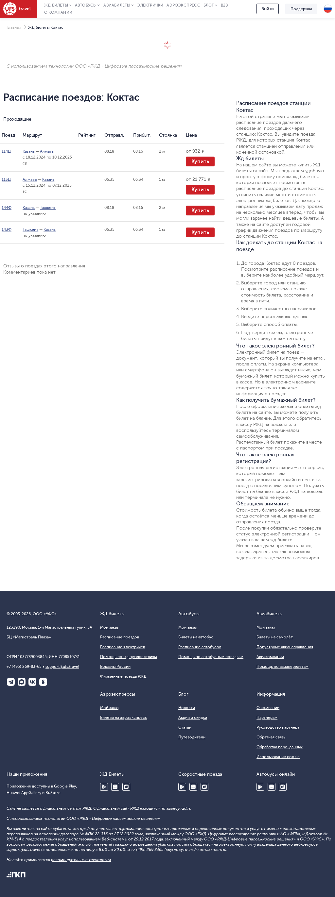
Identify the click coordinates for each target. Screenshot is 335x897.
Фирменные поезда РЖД (123, 676)
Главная (14, 27)
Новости (186, 707)
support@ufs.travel (62, 666)
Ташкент (48, 207)
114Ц (6, 151)
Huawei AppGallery (115, 787)
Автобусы (86, 5)
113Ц (6, 179)
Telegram (11, 682)
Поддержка (301, 9)
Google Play (104, 787)
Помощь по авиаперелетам (282, 666)
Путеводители (191, 737)
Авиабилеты (116, 5)
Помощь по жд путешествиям (128, 656)
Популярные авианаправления (284, 647)
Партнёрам (266, 717)
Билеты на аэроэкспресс (123, 717)
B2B (224, 5)
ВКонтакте (32, 682)
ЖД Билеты (56, 5)
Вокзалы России (115, 666)
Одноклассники (43, 682)
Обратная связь (270, 737)
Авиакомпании (270, 656)
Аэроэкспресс (183, 5)
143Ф (6, 229)
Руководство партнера (277, 727)
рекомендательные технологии (81, 859)
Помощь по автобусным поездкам (210, 656)
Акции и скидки (192, 717)
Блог (208, 5)
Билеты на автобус (195, 637)
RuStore (126, 787)
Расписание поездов (119, 637)
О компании (58, 12)
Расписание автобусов (199, 647)
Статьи (184, 727)
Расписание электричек (122, 647)
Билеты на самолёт (274, 637)
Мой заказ (109, 627)
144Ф (6, 207)
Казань (29, 151)
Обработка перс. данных (279, 747)
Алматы (47, 151)
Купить (200, 161)
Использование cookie (278, 756)
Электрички (150, 5)
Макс (21, 682)
